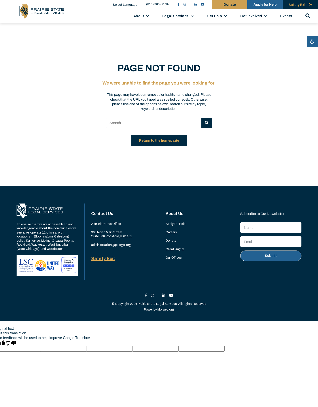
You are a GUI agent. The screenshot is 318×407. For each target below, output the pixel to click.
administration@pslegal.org (111, 245)
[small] (179, 4)
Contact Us (102, 213)
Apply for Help (176, 224)
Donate (171, 240)
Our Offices (174, 257)
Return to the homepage (159, 140)
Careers (171, 232)
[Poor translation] (11, 343)
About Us (174, 213)
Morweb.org (165, 309)
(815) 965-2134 (157, 4)
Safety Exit (103, 258)
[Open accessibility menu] (312, 41)
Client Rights (175, 249)
